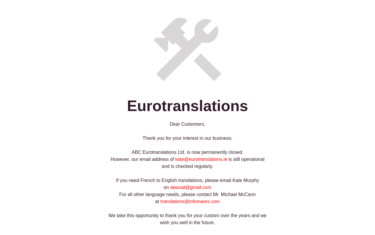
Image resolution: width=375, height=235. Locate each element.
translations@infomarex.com (190, 201)
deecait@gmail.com (191, 187)
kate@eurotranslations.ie (201, 159)
